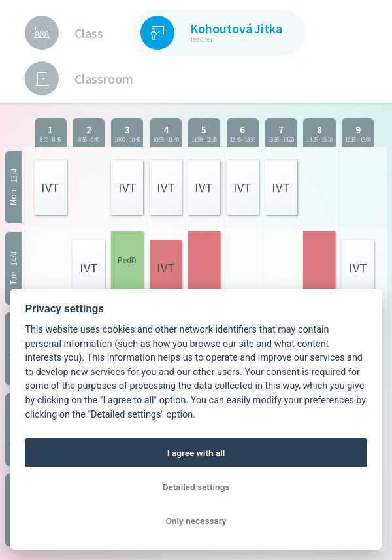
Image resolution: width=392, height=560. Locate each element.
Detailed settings (196, 487)
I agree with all (196, 453)
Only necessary (196, 521)
